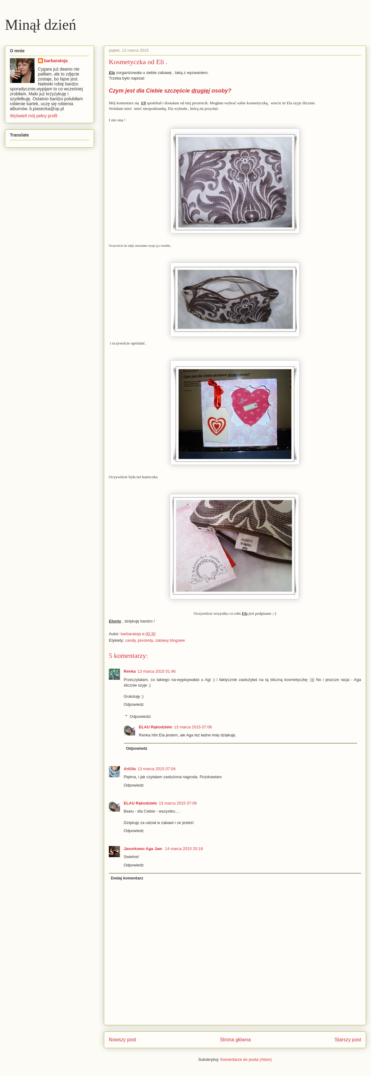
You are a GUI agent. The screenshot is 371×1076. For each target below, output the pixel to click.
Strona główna (235, 1039)
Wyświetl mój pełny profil (33, 115)
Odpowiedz (134, 704)
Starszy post (348, 1039)
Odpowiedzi (140, 716)
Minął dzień (40, 24)
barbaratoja (56, 60)
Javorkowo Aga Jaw (143, 848)
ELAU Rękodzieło (155, 727)
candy (130, 640)
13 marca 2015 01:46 (157, 671)
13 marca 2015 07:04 (157, 768)
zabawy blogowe (170, 640)
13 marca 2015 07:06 (193, 727)
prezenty (145, 640)
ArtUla (130, 768)
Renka (130, 671)
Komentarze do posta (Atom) (246, 1059)
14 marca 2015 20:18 (184, 848)
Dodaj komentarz (127, 878)
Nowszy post (122, 1039)
